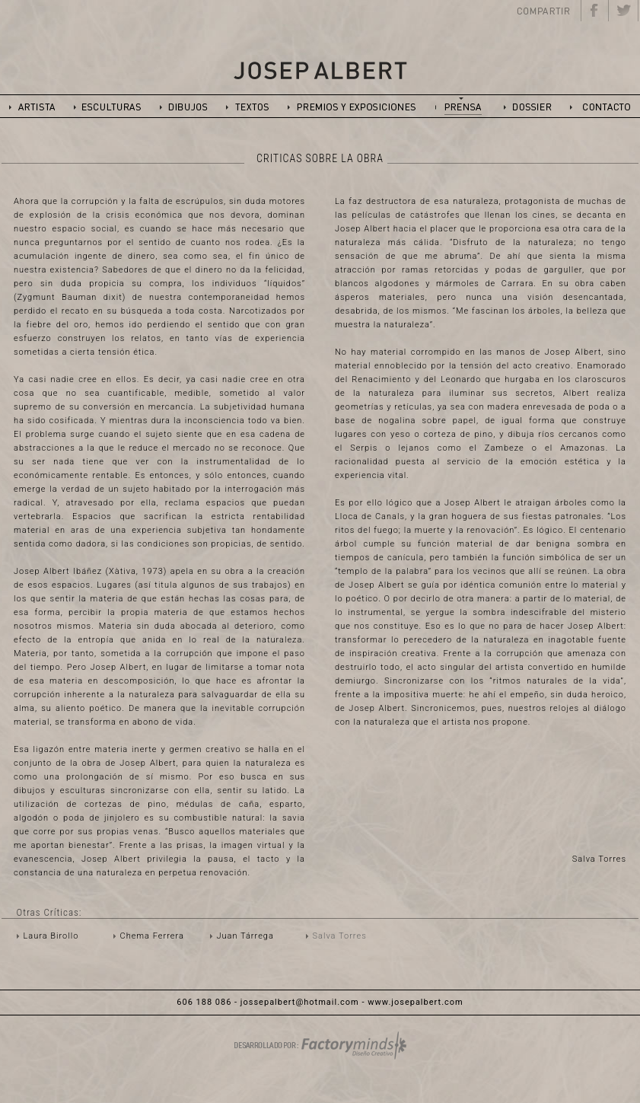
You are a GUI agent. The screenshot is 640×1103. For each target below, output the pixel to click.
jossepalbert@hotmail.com (299, 1002)
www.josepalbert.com (415, 1002)
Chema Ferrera (152, 936)
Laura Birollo (51, 936)
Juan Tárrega (245, 936)
